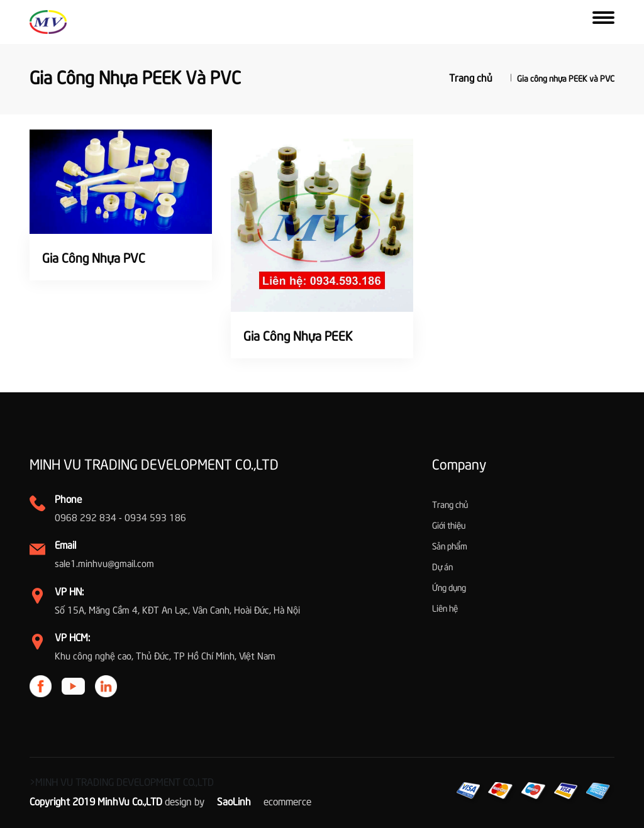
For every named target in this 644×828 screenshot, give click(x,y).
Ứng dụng (449, 587)
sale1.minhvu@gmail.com (104, 562)
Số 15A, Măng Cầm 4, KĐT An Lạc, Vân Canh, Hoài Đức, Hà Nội (177, 609)
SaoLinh (234, 800)
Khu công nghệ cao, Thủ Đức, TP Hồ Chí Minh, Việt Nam (165, 655)
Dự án (442, 566)
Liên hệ (445, 608)
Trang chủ (470, 76)
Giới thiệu (448, 525)
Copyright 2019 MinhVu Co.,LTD (96, 800)
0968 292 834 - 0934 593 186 (120, 517)
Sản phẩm (449, 545)
